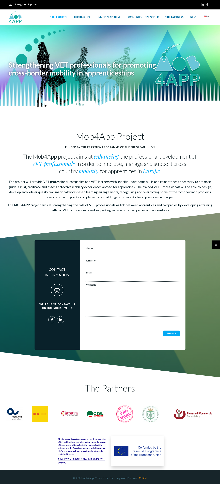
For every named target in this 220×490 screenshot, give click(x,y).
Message (132, 304)
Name (132, 253)
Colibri (143, 484)
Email (132, 278)
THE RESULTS (82, 17)
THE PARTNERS (175, 17)
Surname (132, 265)
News (194, 17)
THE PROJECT (59, 17)
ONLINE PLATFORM (109, 17)
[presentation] (111, 330)
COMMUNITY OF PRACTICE (143, 17)
